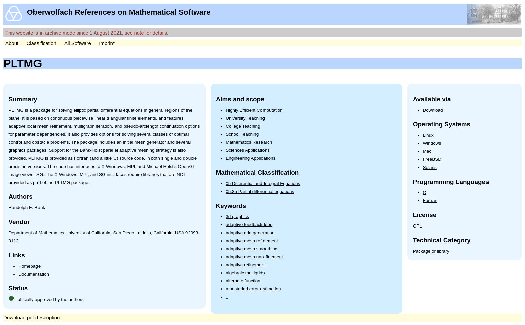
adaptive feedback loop (249, 224)
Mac (427, 151)
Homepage (29, 266)
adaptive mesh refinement (252, 240)
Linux (428, 135)
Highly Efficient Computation (254, 110)
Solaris (430, 167)
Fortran (430, 200)
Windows (432, 143)
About (11, 43)
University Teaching (245, 118)
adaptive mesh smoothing (251, 248)
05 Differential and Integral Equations (263, 183)
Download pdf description (31, 317)
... (227, 297)
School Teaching (242, 134)
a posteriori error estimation (253, 288)
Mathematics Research (249, 142)
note (139, 33)
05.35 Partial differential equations (260, 191)
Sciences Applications (248, 150)
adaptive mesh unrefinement (254, 256)
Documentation (33, 274)
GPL (417, 226)
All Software (77, 43)
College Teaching (243, 126)
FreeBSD (432, 159)
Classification (41, 43)
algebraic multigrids (245, 272)
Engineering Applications (250, 158)
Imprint (107, 43)
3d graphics (237, 216)
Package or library (431, 251)
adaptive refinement (246, 264)
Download (433, 110)
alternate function (243, 280)
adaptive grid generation (250, 232)
